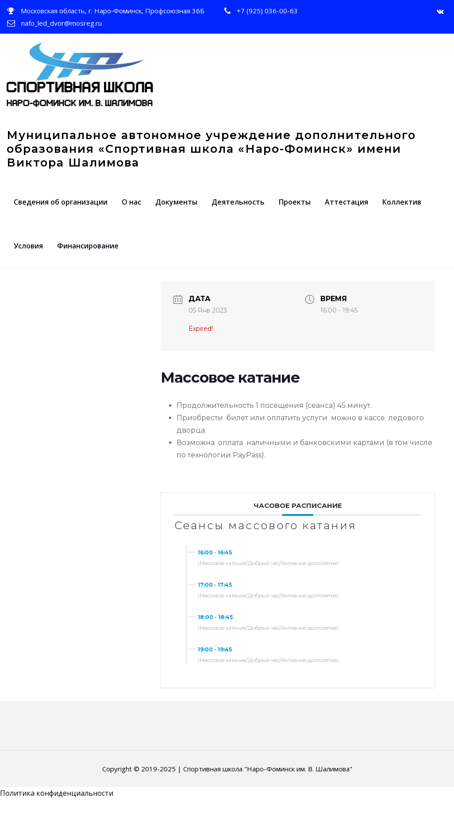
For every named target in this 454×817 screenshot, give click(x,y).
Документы (176, 208)
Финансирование (88, 252)
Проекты (295, 208)
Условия (28, 252)
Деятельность (238, 208)
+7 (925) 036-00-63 (267, 10)
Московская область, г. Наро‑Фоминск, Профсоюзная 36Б (112, 10)
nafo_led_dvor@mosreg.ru (61, 23)
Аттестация (346, 208)
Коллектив (401, 208)
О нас (131, 208)
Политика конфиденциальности (56, 800)
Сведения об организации (61, 208)
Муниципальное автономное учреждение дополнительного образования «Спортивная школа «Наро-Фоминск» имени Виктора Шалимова (211, 155)
